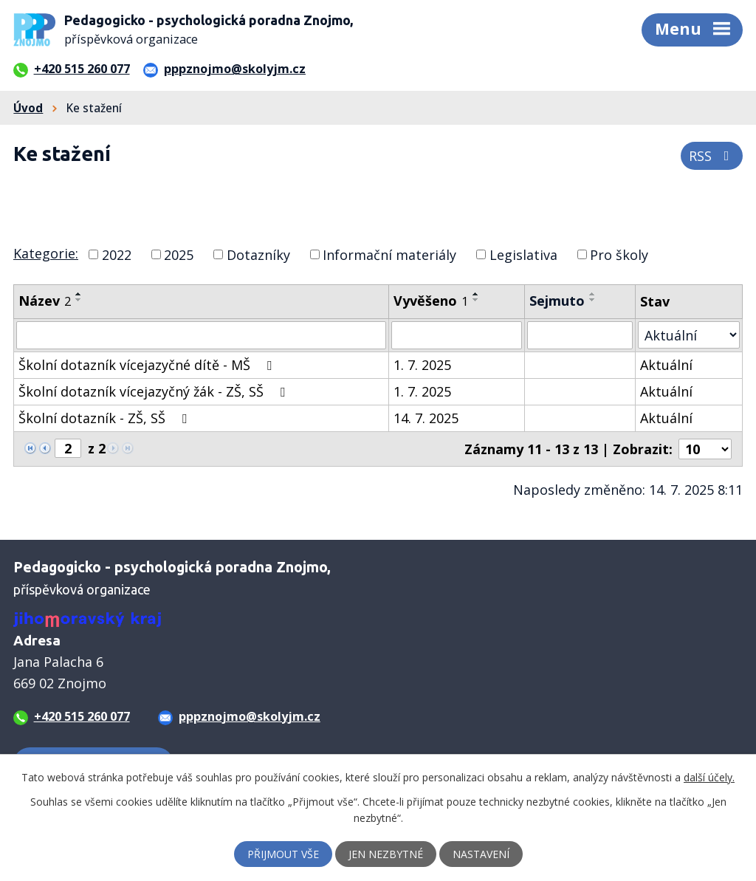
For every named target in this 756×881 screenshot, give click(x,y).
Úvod (28, 107)
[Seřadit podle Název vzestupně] (79, 294)
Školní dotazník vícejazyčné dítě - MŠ (148, 365)
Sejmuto (557, 300)
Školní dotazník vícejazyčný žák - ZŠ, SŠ (154, 391)
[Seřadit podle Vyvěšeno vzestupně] (476, 294)
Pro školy (619, 254)
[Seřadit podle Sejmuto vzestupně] (593, 294)
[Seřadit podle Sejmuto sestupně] (593, 300)
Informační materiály (389, 254)
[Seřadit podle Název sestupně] (79, 300)
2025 (178, 254)
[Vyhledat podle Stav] (689, 335)
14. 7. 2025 (426, 418)
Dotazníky (258, 254)
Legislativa (523, 254)
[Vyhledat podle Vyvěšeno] (456, 335)
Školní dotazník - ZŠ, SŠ (105, 418)
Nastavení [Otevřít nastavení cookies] (481, 854)
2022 (116, 254)
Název (44, 300)
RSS (712, 156)
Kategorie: (45, 253)
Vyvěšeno (431, 300)
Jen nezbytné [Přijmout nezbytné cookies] (385, 854)
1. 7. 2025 (422, 365)
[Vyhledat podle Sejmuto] (579, 335)
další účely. (709, 777)
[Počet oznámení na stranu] (705, 449)
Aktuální (666, 365)
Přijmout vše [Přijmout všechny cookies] (283, 854)
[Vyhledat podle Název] (201, 335)
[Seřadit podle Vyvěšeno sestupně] (476, 300)
